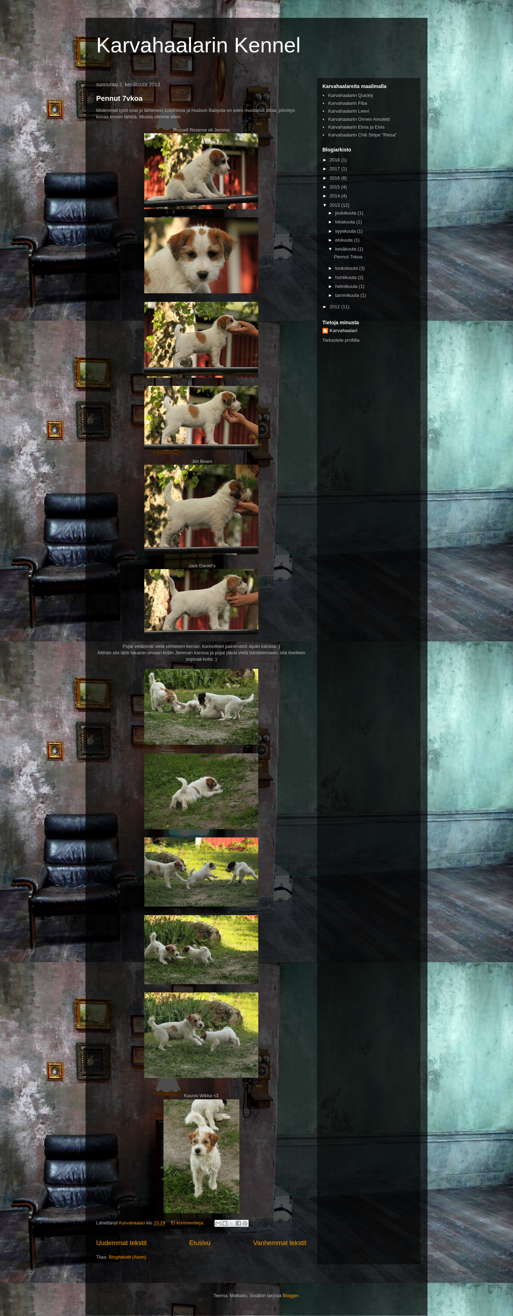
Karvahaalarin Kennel (198, 45)
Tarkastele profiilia (340, 340)
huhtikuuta (346, 277)
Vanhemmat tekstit (279, 1243)
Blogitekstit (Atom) (127, 1257)
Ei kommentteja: (188, 1222)
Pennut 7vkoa (119, 98)
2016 (335, 178)
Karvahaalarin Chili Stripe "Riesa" (362, 135)
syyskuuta (346, 231)
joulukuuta (346, 213)
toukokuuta (347, 268)
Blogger (290, 1295)
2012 (335, 306)
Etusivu (200, 1243)
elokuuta (344, 240)
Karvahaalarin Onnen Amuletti (359, 119)
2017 (335, 168)
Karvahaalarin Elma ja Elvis (356, 127)
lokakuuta (345, 222)
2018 (335, 159)
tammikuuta (348, 295)
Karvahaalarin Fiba (347, 103)
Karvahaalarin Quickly (350, 95)
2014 (335, 195)
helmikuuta (347, 286)
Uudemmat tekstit (121, 1243)
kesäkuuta (346, 249)
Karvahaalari (343, 330)
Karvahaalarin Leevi (348, 111)
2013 (335, 205)
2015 (335, 187)
